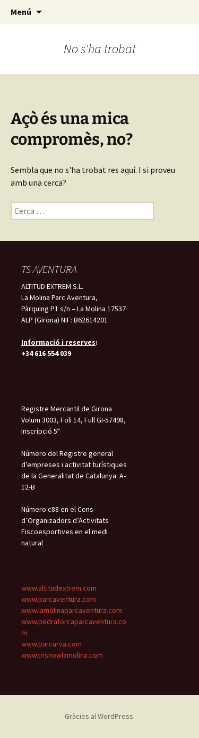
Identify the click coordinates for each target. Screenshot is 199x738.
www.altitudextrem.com (59, 588)
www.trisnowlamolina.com (62, 655)
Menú (21, 11)
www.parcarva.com (51, 644)
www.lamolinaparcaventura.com (71, 610)
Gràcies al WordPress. (100, 716)
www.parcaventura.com (58, 599)
